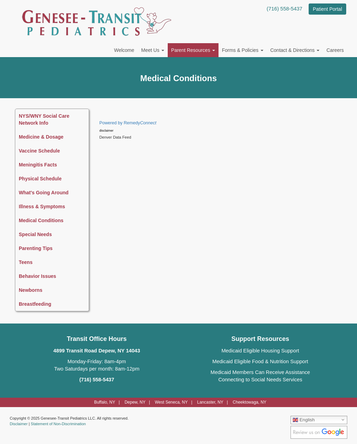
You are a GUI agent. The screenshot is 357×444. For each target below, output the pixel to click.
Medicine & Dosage (41, 137)
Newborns (30, 290)
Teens (25, 262)
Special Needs (35, 234)
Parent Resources (193, 50)
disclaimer (107, 130)
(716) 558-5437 (284, 8)
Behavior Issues (37, 276)
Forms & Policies (242, 50)
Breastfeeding (35, 304)
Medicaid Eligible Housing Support (260, 350)
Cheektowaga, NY (250, 402)
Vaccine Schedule (39, 151)
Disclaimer (18, 424)
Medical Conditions (41, 220)
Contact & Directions (295, 50)
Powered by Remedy (128, 122)
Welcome (124, 50)
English (304, 419)
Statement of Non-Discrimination (58, 424)
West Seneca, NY (171, 402)
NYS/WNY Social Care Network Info (44, 119)
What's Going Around (44, 192)
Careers (335, 50)
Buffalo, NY (104, 402)
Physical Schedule (40, 178)
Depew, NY (135, 402)
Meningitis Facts (38, 165)
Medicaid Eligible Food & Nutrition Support (260, 361)
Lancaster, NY (210, 402)
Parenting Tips (36, 248)
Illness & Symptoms (42, 206)
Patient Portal (327, 9)
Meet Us (152, 50)
